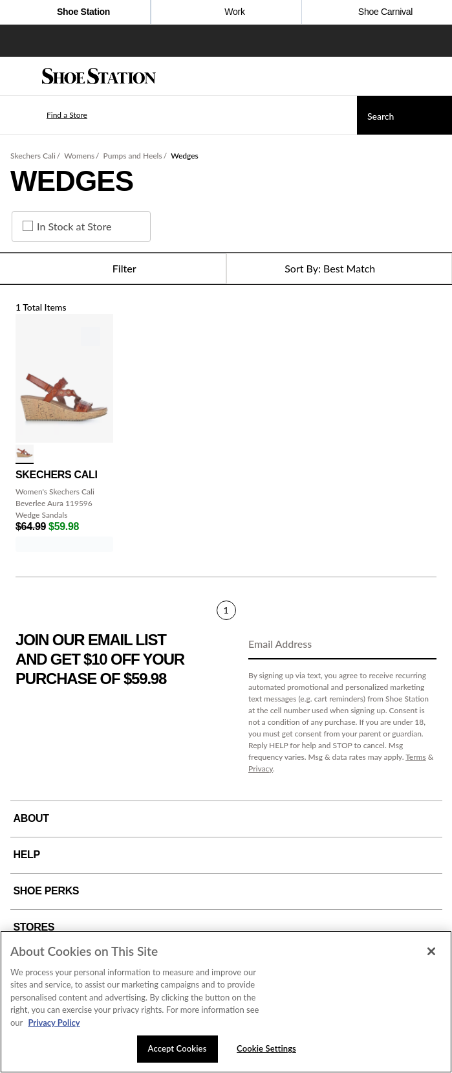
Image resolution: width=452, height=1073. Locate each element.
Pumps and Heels (132, 155)
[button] (47, 115)
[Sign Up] (422, 644)
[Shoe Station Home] (99, 76)
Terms (415, 757)
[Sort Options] (339, 268)
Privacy (260, 768)
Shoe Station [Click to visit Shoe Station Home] (75, 12)
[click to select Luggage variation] (25, 454)
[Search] (404, 115)
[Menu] (19, 76)
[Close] (431, 951)
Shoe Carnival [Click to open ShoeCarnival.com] (377, 12)
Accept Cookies (177, 1048)
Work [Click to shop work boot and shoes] (226, 12)
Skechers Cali (33, 155)
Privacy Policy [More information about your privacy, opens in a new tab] (54, 1022)
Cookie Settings (266, 1048)
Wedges (185, 155)
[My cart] (435, 76)
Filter (112, 269)
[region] (226, 1002)
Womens (79, 155)
